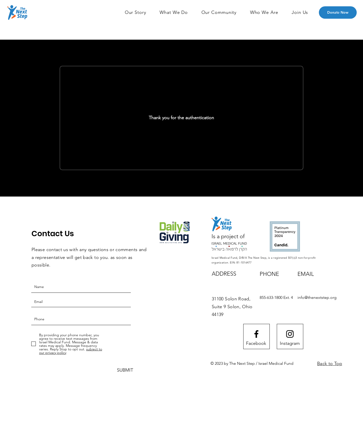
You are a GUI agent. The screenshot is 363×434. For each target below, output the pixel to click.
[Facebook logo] (256, 334)
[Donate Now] (338, 12)
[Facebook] (256, 343)
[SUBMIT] (125, 370)
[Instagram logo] (290, 334)
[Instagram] (290, 343)
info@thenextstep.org (317, 297)
